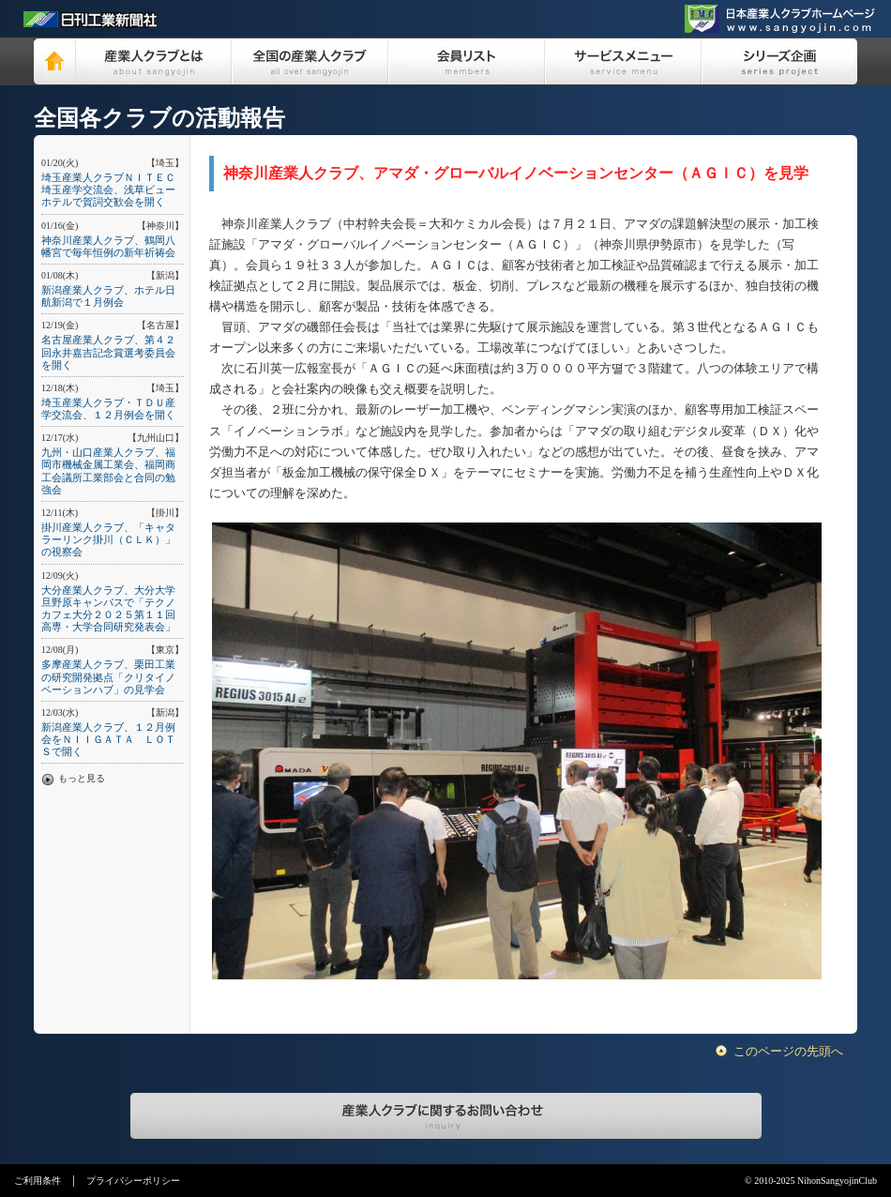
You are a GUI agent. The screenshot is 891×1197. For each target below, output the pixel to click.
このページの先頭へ (788, 1051)
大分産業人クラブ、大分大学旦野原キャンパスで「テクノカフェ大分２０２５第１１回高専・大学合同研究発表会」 (108, 608)
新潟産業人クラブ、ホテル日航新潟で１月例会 (108, 296)
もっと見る (81, 778)
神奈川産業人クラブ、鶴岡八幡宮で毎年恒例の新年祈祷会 (108, 246)
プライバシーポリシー (133, 1180)
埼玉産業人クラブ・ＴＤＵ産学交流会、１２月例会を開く (108, 408)
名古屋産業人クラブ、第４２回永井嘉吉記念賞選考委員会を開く (108, 352)
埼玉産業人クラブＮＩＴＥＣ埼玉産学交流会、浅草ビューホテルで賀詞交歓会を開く (108, 189)
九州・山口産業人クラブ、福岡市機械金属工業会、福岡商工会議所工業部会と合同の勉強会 (108, 471)
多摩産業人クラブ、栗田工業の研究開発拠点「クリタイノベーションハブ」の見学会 (108, 676)
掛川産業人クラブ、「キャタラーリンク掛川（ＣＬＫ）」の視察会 (108, 539)
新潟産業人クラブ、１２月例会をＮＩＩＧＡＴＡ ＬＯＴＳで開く (108, 739)
